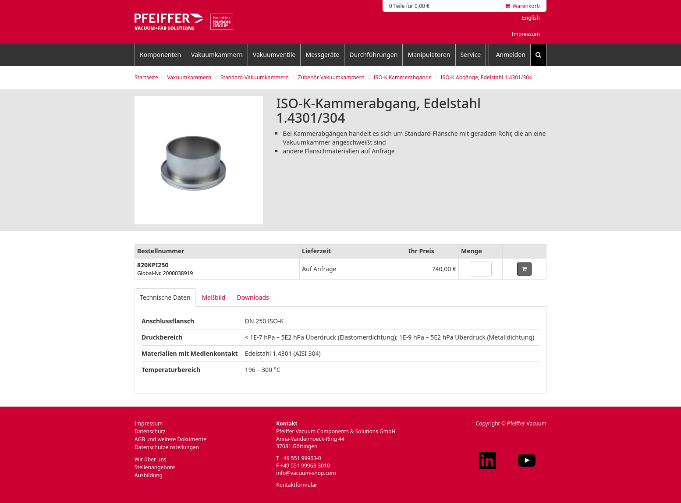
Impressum (526, 34)
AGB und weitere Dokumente (170, 439)
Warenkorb (522, 6)
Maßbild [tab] (214, 297)
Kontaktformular (296, 485)
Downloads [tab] (253, 297)
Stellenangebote (155, 467)
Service (471, 54)
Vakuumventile (274, 54)
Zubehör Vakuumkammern (331, 77)
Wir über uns (151, 459)
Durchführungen (373, 54)
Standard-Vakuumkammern (254, 77)
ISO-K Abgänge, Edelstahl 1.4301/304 (486, 77)
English (531, 17)
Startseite (146, 77)
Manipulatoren (429, 54)
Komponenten (160, 54)
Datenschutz (150, 431)
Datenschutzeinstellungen (167, 447)
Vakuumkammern (217, 54)
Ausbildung (149, 475)
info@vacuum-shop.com (306, 473)
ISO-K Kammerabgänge (402, 77)
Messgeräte (322, 54)
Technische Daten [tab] (165, 297)
